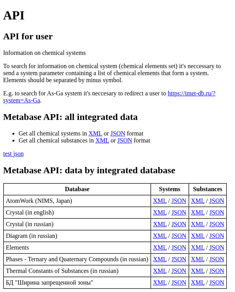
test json (13, 153)
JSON (117, 133)
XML (95, 133)
